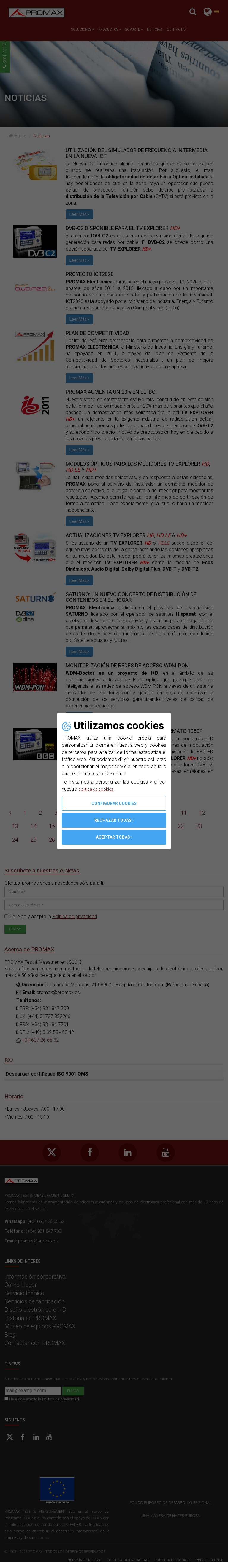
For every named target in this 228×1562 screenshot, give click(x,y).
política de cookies (98, 789)
